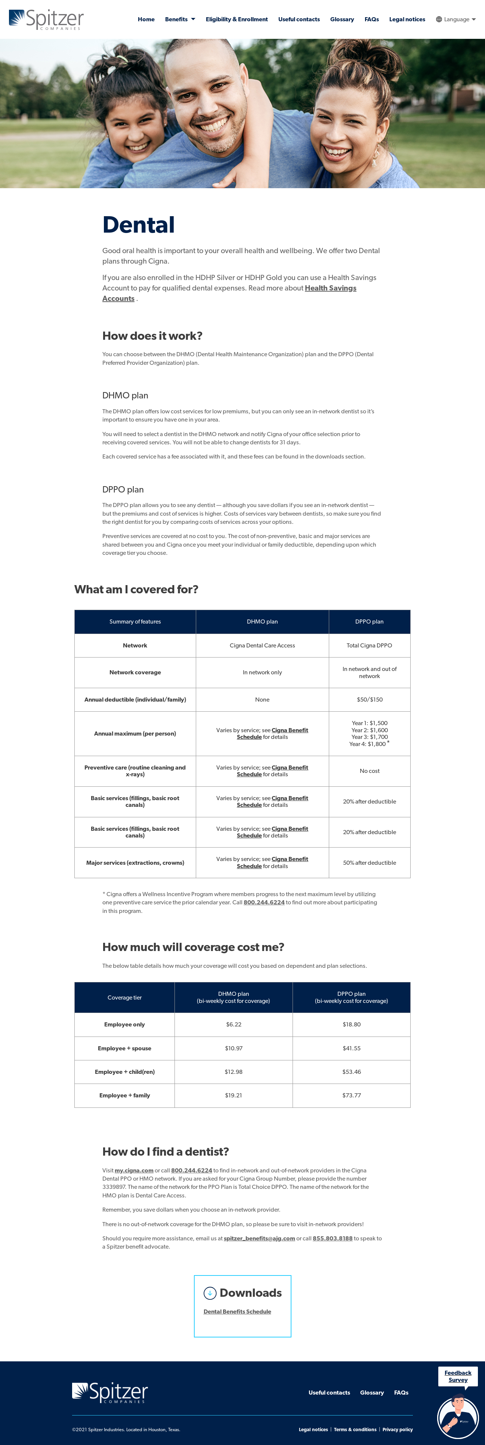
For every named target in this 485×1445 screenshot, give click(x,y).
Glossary (342, 19)
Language (456, 19)
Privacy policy (398, 1429)
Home (146, 19)
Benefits (177, 19)
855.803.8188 (333, 1239)
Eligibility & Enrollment (237, 19)
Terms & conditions (355, 1429)
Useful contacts (299, 19)
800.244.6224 (264, 902)
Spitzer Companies (46, 19)
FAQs (372, 19)
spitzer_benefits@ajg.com (259, 1239)
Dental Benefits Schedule (237, 1312)
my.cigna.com (134, 1171)
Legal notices (407, 19)
